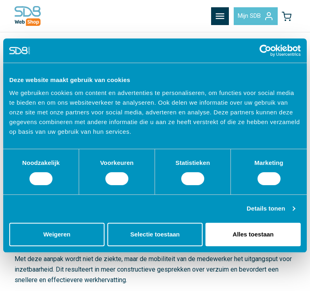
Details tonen (266, 208)
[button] (286, 16)
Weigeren (56, 234)
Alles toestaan (253, 234)
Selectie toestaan (155, 234)
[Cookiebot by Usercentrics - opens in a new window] (265, 50)
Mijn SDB (256, 16)
